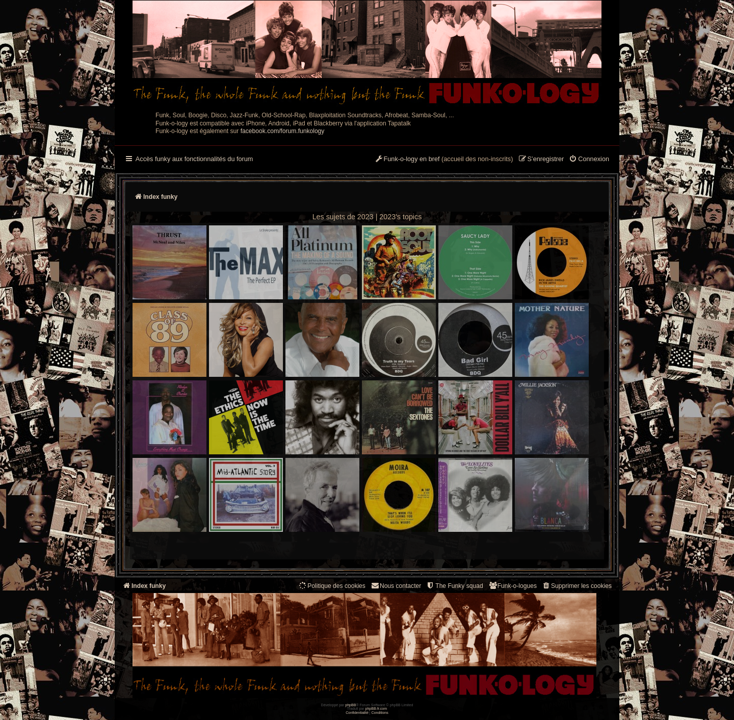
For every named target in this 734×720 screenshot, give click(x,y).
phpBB (350, 705)
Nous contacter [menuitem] (396, 585)
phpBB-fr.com (376, 708)
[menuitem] (589, 159)
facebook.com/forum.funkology (283, 131)
